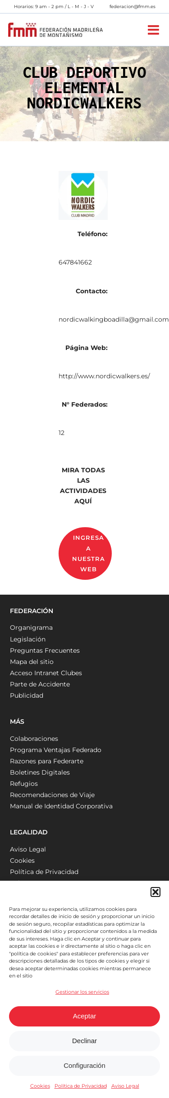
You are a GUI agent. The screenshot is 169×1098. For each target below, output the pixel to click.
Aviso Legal (125, 1086)
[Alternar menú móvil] (154, 29)
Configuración (84, 1065)
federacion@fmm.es (132, 6)
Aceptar (84, 1016)
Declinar (84, 1040)
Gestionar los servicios (82, 992)
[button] (155, 891)
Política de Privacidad (81, 1086)
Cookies (40, 1086)
